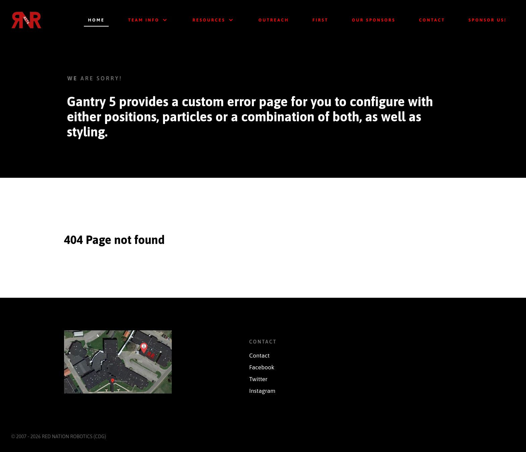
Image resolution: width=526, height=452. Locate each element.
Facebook (261, 367)
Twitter (258, 379)
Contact (259, 355)
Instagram (262, 390)
